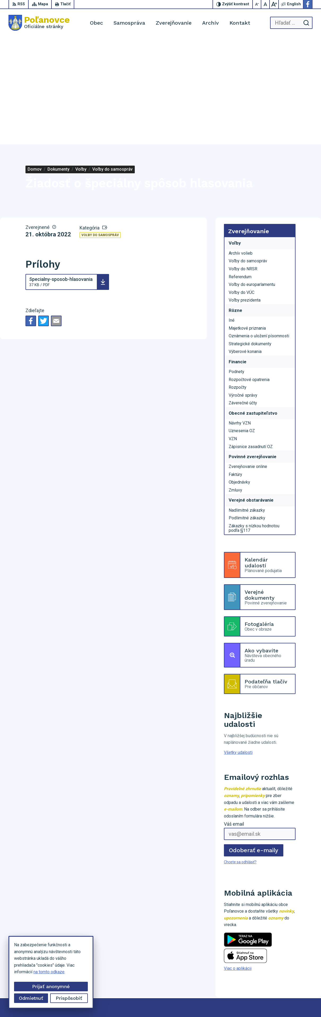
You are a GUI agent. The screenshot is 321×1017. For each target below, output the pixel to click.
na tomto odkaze (48, 971)
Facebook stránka (293, 978)
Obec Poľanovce (229, 1002)
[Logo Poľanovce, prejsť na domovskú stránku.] (39, 23)
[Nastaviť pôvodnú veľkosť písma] (265, 4)
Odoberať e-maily (254, 743)
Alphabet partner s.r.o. (159, 1002)
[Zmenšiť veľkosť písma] (257, 4)
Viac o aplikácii (237, 861)
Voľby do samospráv (100, 128)
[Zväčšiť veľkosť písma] (274, 4)
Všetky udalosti (238, 645)
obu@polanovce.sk (295, 972)
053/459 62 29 (291, 966)
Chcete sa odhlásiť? (240, 755)
